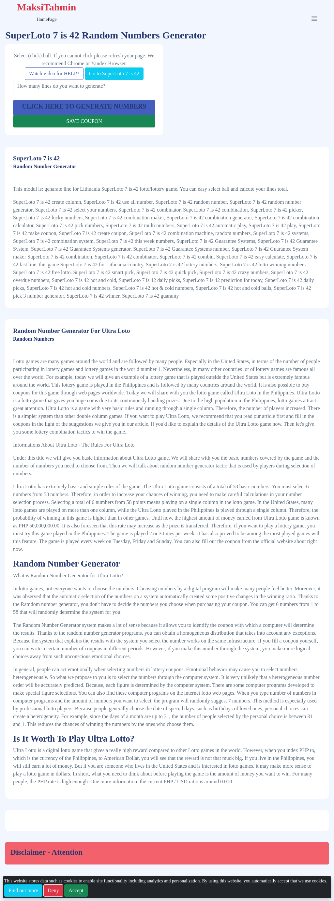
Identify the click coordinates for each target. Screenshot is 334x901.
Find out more (23, 890)
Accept (75, 890)
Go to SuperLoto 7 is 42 (114, 73)
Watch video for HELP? (54, 73)
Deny (53, 890)
